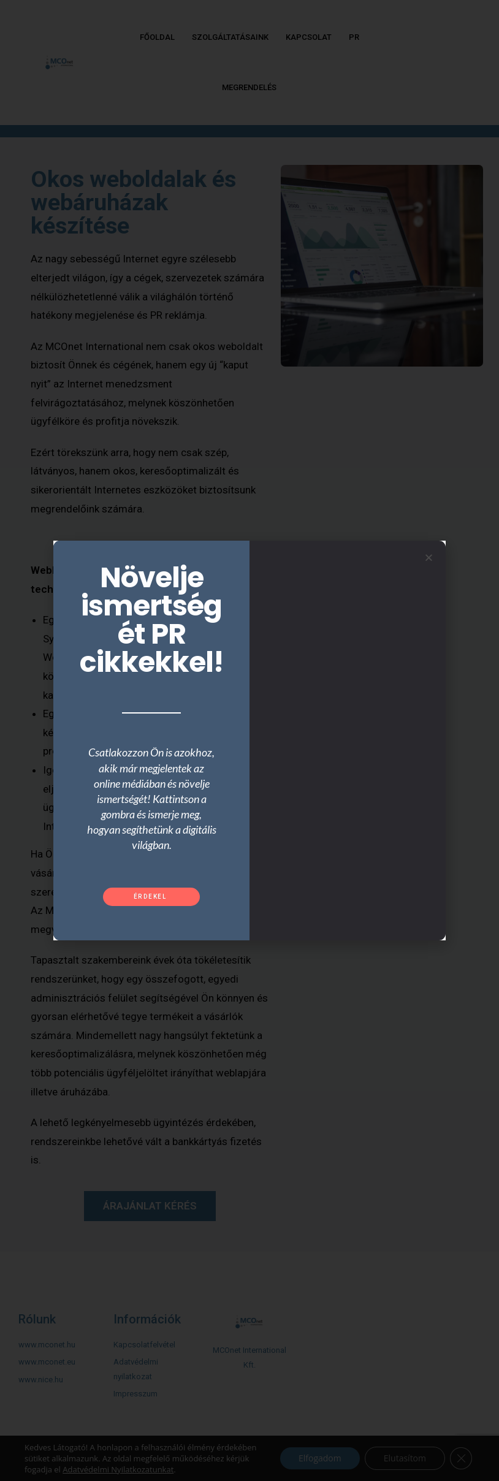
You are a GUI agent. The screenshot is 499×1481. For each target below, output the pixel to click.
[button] (151, 897)
